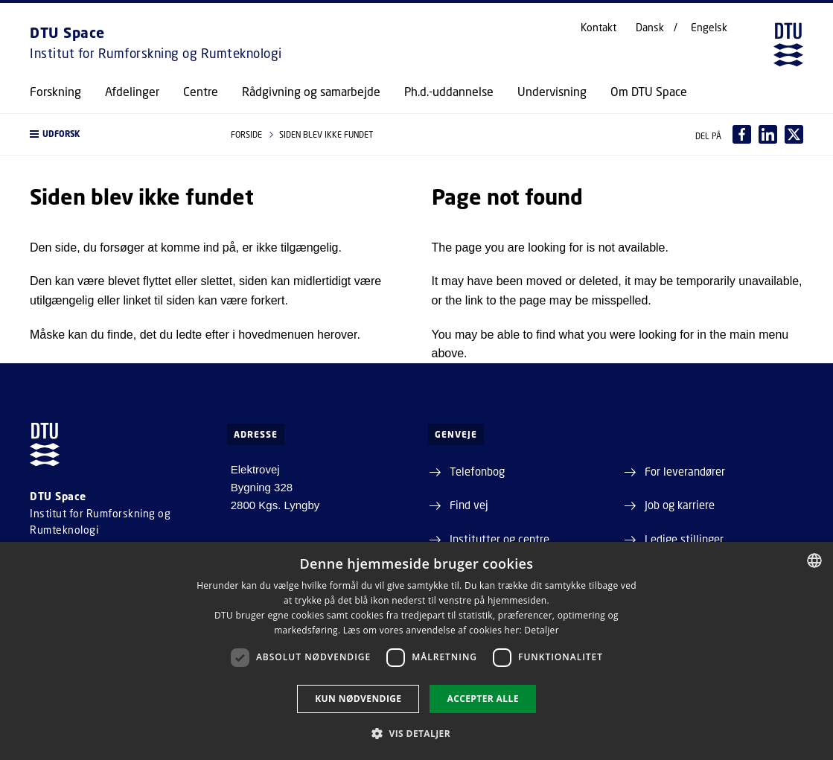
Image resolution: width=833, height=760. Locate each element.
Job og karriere (680, 504)
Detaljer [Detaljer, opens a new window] (541, 630)
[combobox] (814, 560)
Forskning (55, 92)
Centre (200, 92)
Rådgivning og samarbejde (311, 92)
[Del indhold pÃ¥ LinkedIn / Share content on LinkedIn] (768, 134)
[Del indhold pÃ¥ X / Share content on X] (794, 134)
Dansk (650, 27)
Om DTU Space (648, 92)
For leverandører (685, 471)
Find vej (469, 504)
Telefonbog (477, 471)
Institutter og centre (499, 539)
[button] (115, 134)
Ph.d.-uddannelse (449, 92)
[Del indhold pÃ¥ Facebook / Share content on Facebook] (742, 134)
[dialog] (416, 651)
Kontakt (598, 27)
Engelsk (709, 27)
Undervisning (552, 92)
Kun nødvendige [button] (358, 698)
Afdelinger (132, 92)
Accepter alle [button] (482, 698)
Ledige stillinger (684, 539)
